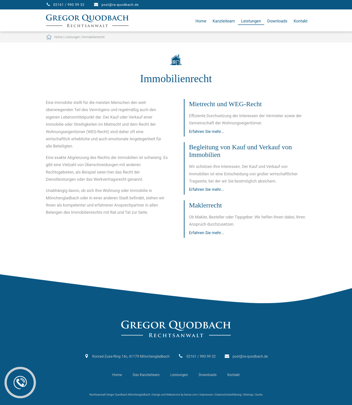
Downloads (277, 21)
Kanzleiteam (224, 21)
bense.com (191, 394)
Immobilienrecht (93, 37)
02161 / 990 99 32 (68, 5)
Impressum (206, 394)
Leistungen (251, 21)
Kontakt (301, 21)
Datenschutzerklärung (228, 394)
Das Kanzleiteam (146, 375)
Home (201, 21)
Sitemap (248, 394)
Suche (259, 394)
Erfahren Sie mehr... (206, 131)
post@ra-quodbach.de (120, 5)
